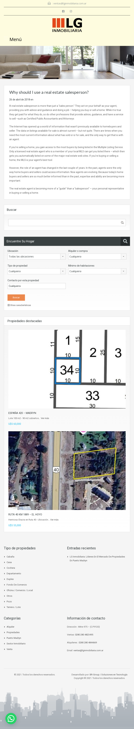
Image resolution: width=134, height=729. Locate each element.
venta (9, 649)
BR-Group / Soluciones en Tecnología (108, 674)
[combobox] (37, 257)
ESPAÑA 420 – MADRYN (22, 413)
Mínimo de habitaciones (81, 265)
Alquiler (10, 626)
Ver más (45, 418)
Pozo (9, 601)
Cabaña (10, 556)
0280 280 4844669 (88, 642)
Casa (9, 562)
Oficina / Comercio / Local (20, 590)
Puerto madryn (14, 638)
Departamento (14, 573)
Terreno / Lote (14, 607)
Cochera (11, 568)
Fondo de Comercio (17, 584)
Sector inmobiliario (16, 643)
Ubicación (13, 251)
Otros (9, 596)
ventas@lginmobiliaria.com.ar (69, 3)
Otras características (19, 305)
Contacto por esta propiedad (23, 280)
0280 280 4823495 (84, 634)
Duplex (10, 579)
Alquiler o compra (78, 251)
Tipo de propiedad (17, 265)
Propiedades (13, 632)
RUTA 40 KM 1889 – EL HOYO (25, 514)
